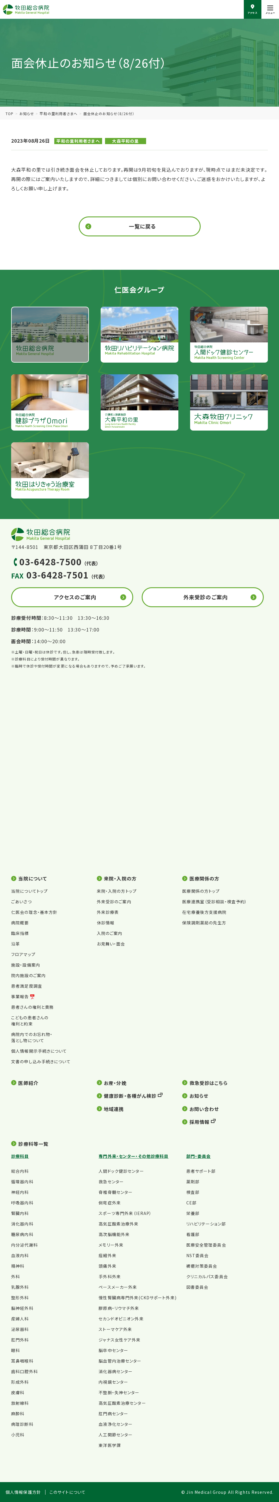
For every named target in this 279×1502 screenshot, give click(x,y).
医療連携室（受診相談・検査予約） (214, 901)
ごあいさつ (21, 901)
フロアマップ (23, 954)
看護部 (192, 1234)
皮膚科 (17, 1392)
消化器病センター (116, 1371)
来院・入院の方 (120, 878)
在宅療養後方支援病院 (204, 912)
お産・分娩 (115, 1082)
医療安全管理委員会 (206, 1245)
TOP (9, 113)
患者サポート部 (201, 1171)
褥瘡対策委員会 (201, 1266)
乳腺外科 (20, 1287)
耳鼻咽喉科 (22, 1361)
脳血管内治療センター (120, 1361)
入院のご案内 (110, 933)
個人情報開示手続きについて (39, 1051)
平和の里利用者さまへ (58, 113)
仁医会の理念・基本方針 (34, 912)
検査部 (192, 1192)
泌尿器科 (20, 1329)
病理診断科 (22, 1424)
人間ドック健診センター (121, 1171)
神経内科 (20, 1192)
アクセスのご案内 (75, 597)
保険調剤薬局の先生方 (204, 923)
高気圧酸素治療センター (122, 1403)
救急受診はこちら (209, 1082)
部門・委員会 (198, 1156)
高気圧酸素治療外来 (118, 1224)
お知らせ (26, 113)
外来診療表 (108, 912)
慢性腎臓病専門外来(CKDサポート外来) (137, 1297)
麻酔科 (17, 1413)
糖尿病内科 (22, 1234)
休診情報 (105, 923)
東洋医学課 (110, 1445)
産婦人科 (20, 1319)
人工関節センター (116, 1435)
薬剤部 (192, 1181)
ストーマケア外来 (115, 1329)
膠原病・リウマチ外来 (119, 1308)
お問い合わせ (204, 1108)
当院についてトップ (29, 891)
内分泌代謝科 (24, 1245)
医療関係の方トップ (201, 891)
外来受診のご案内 (205, 597)
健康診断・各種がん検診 (130, 1095)
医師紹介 (28, 1082)
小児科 (17, 1435)
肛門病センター (113, 1413)
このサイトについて (68, 1492)
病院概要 (20, 923)
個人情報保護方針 (23, 1492)
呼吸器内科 (22, 1203)
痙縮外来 (107, 1255)
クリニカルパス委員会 (207, 1276)
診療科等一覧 (33, 1143)
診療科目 (20, 1156)
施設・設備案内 (25, 965)
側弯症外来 (110, 1203)
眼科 (15, 1350)
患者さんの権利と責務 (32, 1007)
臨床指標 (20, 933)
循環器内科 (22, 1181)
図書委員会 (197, 1287)
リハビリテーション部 (206, 1224)
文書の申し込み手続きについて (41, 1061)
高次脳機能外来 (114, 1234)
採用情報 (199, 1121)
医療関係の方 (205, 878)
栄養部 (192, 1213)
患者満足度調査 (26, 986)
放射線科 (20, 1403)
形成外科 (20, 1382)
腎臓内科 (20, 1213)
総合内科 (20, 1171)
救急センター (111, 1181)
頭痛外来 (107, 1266)
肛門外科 (20, 1340)
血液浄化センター (116, 1424)
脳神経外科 (22, 1308)
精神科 (17, 1266)
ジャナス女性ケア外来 (120, 1340)
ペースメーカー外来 (118, 1287)
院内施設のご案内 (28, 975)
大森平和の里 (125, 141)
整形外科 (20, 1297)
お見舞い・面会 (111, 944)
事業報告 (20, 996)
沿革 (15, 944)
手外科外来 (110, 1276)
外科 (15, 1276)
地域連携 (114, 1108)
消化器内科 (22, 1224)
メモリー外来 (111, 1245)
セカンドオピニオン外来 (121, 1319)
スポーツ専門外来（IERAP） (125, 1213)
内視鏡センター (113, 1382)
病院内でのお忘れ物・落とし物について (32, 1037)
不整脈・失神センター (119, 1392)
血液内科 (20, 1255)
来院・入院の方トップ (117, 891)
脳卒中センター (113, 1350)
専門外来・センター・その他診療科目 (133, 1156)
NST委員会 (197, 1255)
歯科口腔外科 (24, 1371)
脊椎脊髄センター (116, 1192)
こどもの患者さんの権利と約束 (29, 1021)
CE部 (191, 1203)
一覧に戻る (142, 226)
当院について (32, 878)
